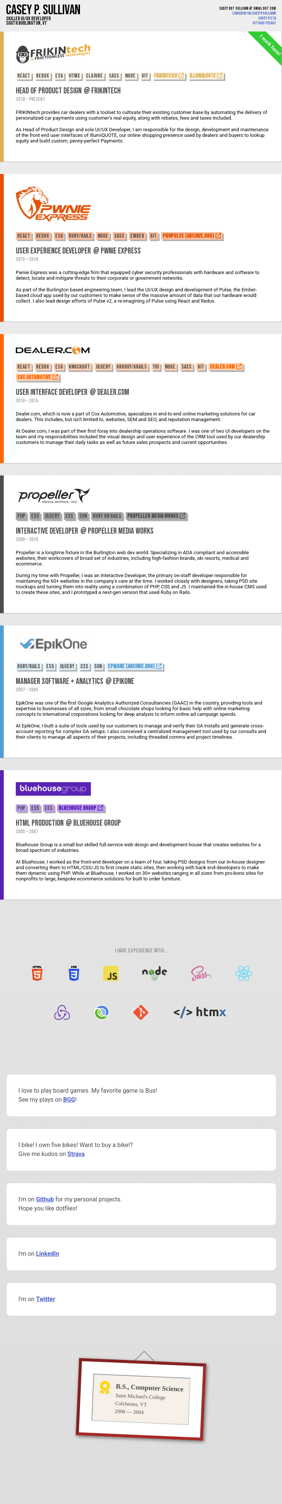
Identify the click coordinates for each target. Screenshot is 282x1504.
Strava (76, 1154)
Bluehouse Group (77, 808)
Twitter (45, 1299)
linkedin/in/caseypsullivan (254, 13)
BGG (69, 1099)
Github (45, 1199)
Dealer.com (222, 366)
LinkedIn (47, 1253)
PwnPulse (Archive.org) (188, 236)
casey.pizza (267, 18)
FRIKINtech (165, 75)
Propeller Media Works (152, 516)
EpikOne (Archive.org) (131, 666)
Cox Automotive (34, 377)
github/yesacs (264, 23)
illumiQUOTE (203, 75)
